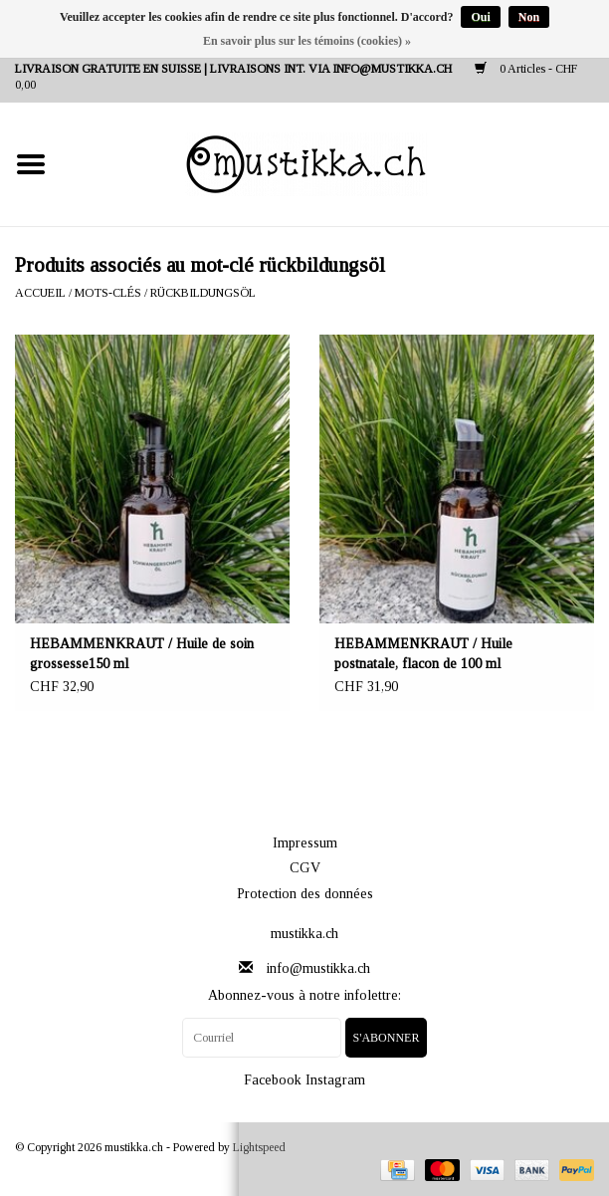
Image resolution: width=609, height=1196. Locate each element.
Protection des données (305, 893)
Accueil (40, 293)
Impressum (305, 843)
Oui (480, 17)
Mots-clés (108, 293)
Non (528, 17)
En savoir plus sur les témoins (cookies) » (307, 41)
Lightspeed (259, 1147)
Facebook (273, 1080)
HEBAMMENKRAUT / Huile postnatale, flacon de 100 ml (423, 653)
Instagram (335, 1080)
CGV (305, 867)
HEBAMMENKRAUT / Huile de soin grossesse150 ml (142, 653)
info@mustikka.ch (318, 968)
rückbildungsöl (203, 293)
